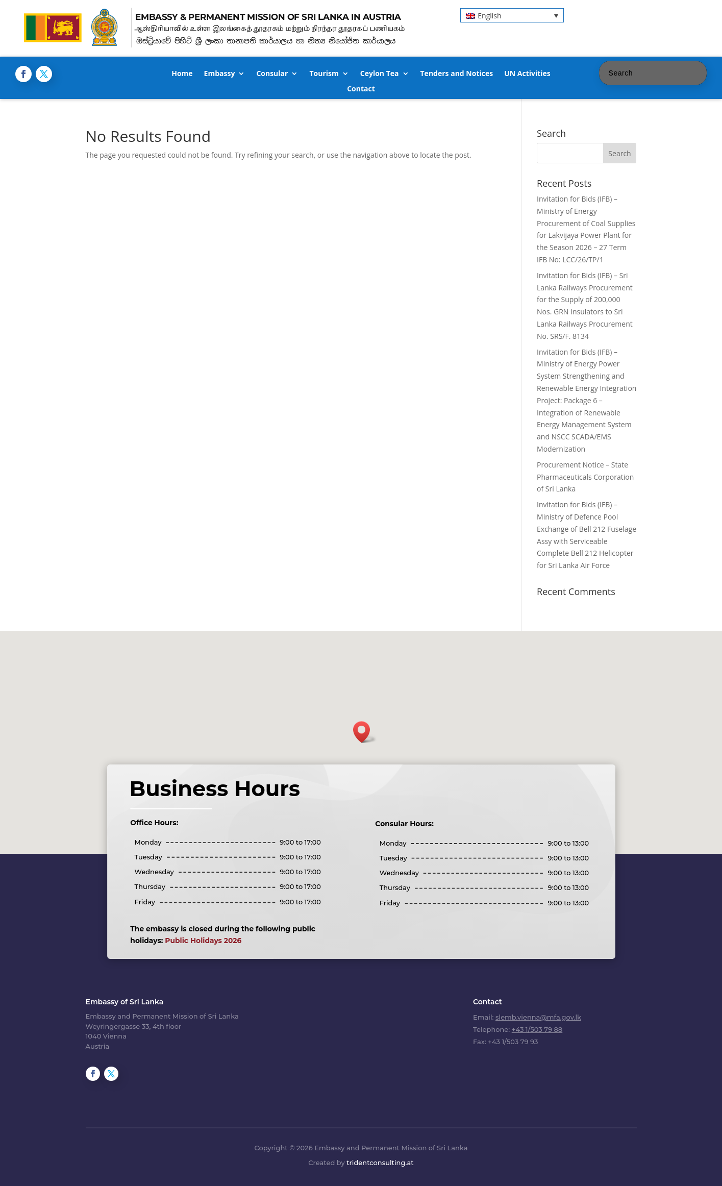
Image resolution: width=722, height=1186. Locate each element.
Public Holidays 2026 (203, 940)
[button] (512, 15)
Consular (272, 74)
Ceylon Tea (379, 74)
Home (181, 74)
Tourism (323, 74)
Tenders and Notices (456, 74)
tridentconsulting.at (379, 1162)
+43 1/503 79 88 (537, 1029)
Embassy (219, 74)
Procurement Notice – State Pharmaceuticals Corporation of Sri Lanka (585, 477)
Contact (361, 89)
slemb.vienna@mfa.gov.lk (538, 1017)
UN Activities (527, 74)
